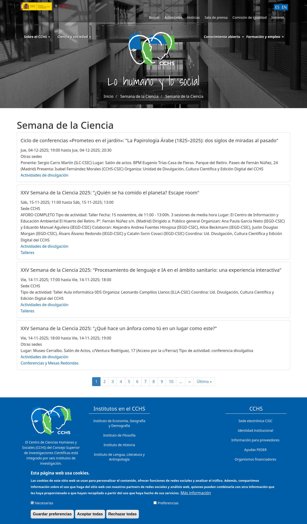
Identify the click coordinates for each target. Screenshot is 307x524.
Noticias (193, 17)
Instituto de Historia (119, 445)
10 (172, 381)
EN (284, 7)
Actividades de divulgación (44, 175)
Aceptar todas (90, 516)
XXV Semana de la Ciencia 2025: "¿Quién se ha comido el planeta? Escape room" (110, 192)
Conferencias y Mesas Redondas (49, 363)
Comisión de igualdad (249, 17)
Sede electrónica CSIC (255, 421)
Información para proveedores (255, 440)
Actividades (173, 17)
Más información (196, 495)
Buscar (154, 17)
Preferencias (168, 505)
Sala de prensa (216, 17)
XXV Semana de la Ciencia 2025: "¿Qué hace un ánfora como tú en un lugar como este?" (119, 328)
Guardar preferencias (52, 516)
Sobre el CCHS (37, 36)
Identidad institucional (255, 430)
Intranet (278, 17)
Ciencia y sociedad (74, 36)
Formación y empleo (263, 36)
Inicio (108, 96)
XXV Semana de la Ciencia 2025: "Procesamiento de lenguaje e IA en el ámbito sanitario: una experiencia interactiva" (151, 270)
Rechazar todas (122, 516)
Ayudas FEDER (255, 449)
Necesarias (44, 505)
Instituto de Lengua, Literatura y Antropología (119, 457)
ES (277, 7)
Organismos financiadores (255, 459)
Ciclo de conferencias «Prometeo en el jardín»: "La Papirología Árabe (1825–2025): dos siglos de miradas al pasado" (149, 140)
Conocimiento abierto (222, 36)
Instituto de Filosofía (119, 435)
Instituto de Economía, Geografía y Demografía (119, 423)
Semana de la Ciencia (139, 96)
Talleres (27, 252)
